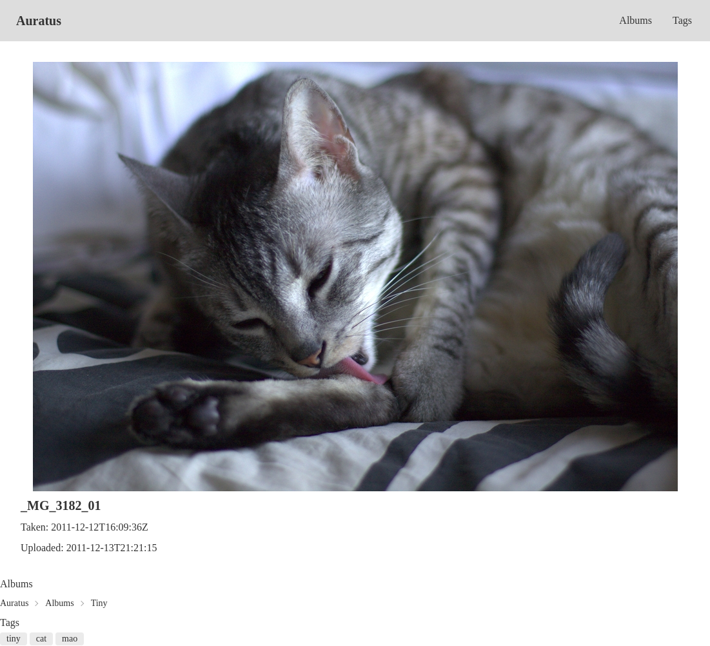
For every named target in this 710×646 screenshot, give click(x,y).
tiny (13, 638)
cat (41, 638)
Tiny (99, 603)
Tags (682, 20)
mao (69, 638)
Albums (635, 20)
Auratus (38, 21)
